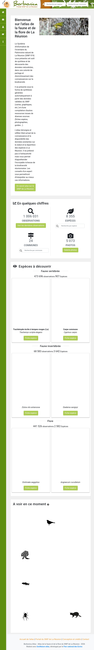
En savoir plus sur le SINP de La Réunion (25, 187)
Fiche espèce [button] (31, 338)
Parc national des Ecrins (73, 647)
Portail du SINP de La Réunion (48, 639)
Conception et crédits (72, 639)
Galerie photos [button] (70, 250)
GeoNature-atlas (42, 647)
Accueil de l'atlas (26, 639)
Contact (86, 639)
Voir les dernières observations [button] (30, 225)
